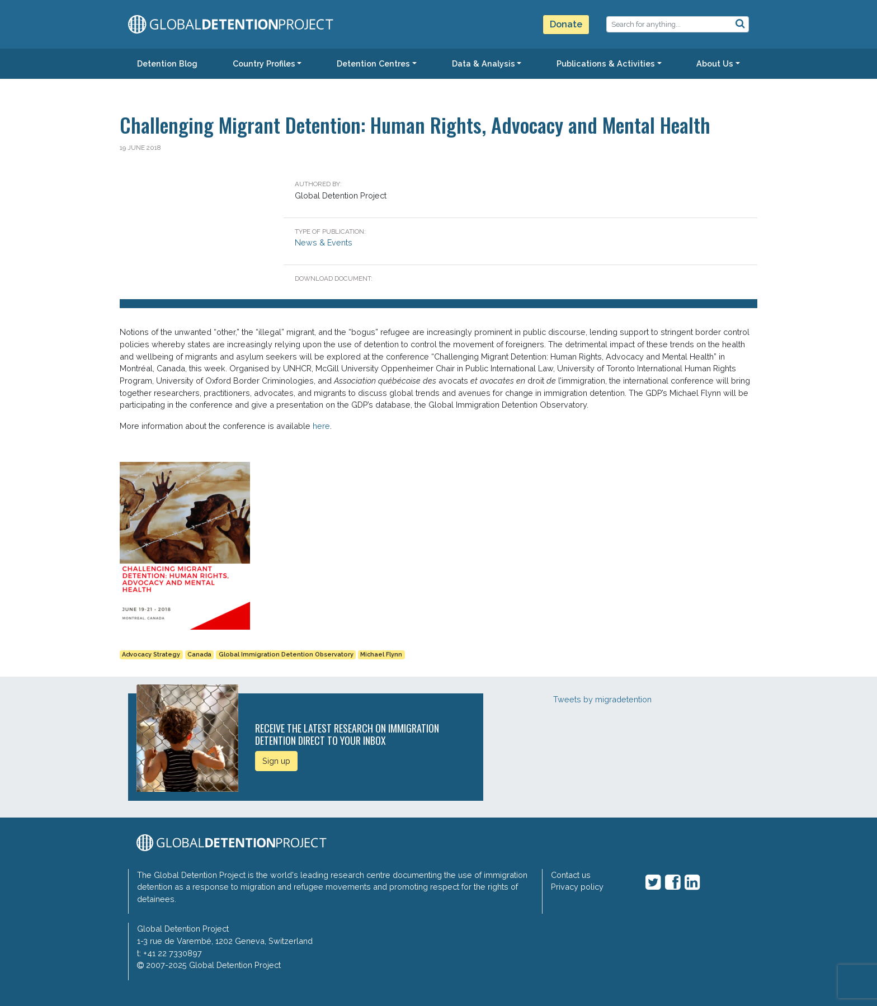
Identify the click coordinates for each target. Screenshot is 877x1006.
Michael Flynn (381, 654)
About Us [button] (714, 63)
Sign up (276, 761)
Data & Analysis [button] (483, 63)
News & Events (323, 242)
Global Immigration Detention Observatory (286, 654)
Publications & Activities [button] (606, 63)
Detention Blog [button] (167, 63)
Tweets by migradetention (602, 699)
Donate (566, 24)
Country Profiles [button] (264, 63)
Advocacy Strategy (151, 654)
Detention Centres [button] (373, 63)
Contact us (571, 875)
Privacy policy (577, 886)
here (321, 426)
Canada (199, 654)
